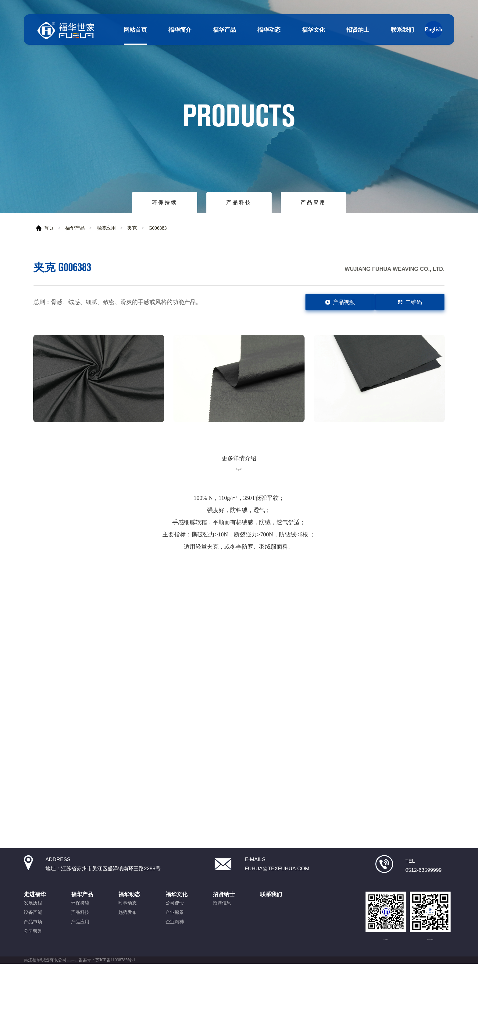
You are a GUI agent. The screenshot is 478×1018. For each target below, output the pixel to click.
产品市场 (33, 960)
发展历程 (33, 941)
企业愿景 (175, 951)
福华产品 (224, 30)
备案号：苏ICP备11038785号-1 (148, 1009)
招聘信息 (222, 941)
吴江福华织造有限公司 (45, 1009)
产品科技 (239, 202)
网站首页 (135, 30)
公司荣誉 (33, 969)
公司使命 (175, 941)
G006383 (157, 228)
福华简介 (179, 30)
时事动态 (127, 941)
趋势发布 (127, 951)
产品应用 (313, 202)
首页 (49, 228)
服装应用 (106, 228)
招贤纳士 (357, 30)
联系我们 (402, 30)
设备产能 (33, 951)
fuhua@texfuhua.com (277, 902)
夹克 (132, 228)
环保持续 (164, 202)
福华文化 (313, 30)
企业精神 (175, 960)
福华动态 (268, 30)
